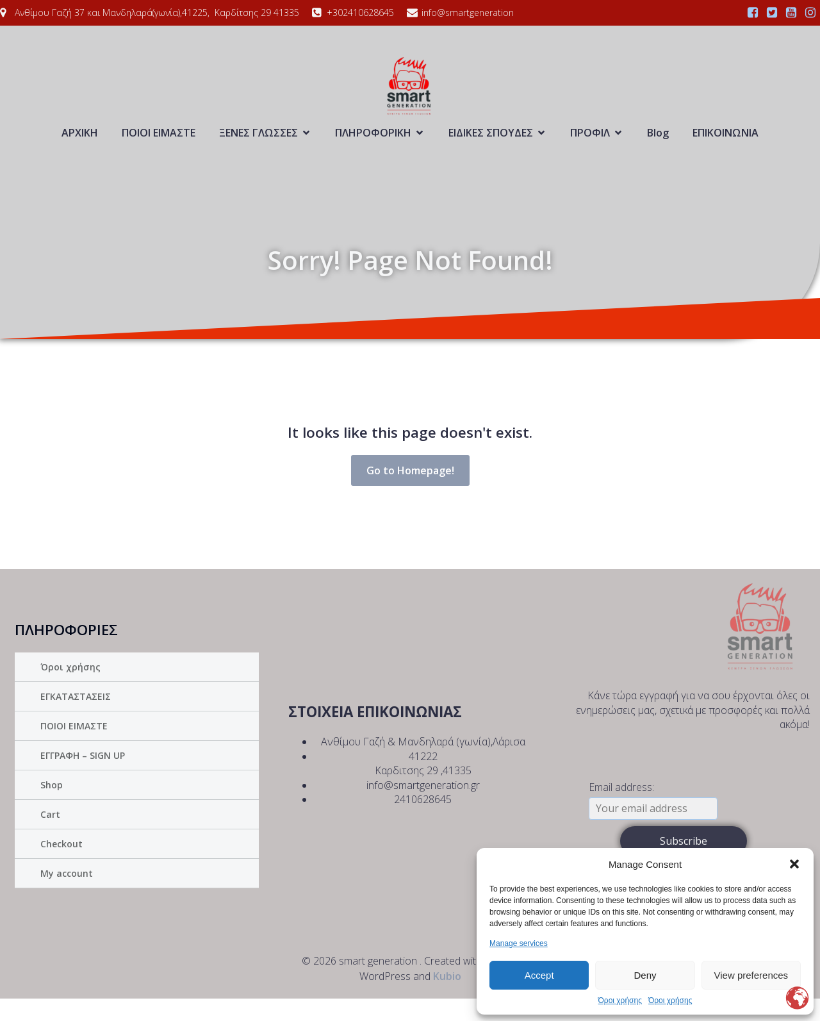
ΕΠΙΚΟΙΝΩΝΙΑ (725, 144)
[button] (794, 864)
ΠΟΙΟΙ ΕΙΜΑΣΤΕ (158, 144)
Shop (51, 807)
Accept (539, 975)
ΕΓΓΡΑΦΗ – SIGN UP (82, 778)
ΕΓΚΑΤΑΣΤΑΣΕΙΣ (75, 719)
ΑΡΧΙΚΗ (80, 144)
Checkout (61, 866)
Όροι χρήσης (620, 1000)
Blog (658, 144)
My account (66, 896)
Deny (645, 975)
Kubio (447, 999)
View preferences (751, 975)
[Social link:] (752, 12)
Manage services (518, 943)
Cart (50, 837)
